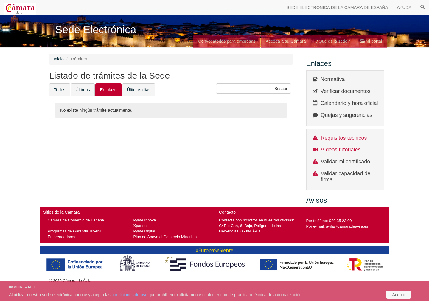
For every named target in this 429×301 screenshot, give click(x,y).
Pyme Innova (144, 220)
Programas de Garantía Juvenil (74, 231)
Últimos (83, 89)
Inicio (59, 59)
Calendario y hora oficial (349, 103)
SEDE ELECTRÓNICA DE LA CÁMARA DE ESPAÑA (337, 7)
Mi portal (371, 41)
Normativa (333, 79)
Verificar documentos (346, 91)
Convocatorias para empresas (227, 41)
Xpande (140, 226)
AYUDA (404, 7)
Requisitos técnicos (344, 138)
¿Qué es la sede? (333, 41)
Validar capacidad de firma (346, 176)
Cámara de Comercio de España (76, 220)
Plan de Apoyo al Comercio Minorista (165, 237)
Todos (60, 89)
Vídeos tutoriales (341, 150)
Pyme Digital (144, 231)
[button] (281, 88)
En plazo (108, 89)
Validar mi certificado (345, 162)
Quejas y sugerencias (346, 115)
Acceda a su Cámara (286, 41)
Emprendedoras (61, 237)
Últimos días (138, 89)
